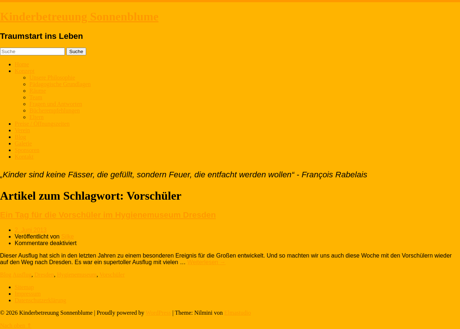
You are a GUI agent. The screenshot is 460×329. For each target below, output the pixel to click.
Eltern (36, 117)
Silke (67, 236)
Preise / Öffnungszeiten (42, 124)
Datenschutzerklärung (40, 300)
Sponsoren (27, 150)
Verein (22, 130)
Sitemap (24, 287)
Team (35, 97)
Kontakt (24, 157)
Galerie (23, 143)
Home (22, 64)
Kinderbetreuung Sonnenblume (79, 16)
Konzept (24, 71)
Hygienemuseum (76, 274)
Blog (20, 137)
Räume (37, 91)
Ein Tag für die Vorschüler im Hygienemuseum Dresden (108, 214)
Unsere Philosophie (52, 77)
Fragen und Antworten (55, 104)
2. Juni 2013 (31, 230)
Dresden (44, 274)
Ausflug (22, 274)
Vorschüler (112, 274)
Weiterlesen (206, 262)
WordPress (158, 313)
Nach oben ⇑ (16, 325)
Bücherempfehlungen (54, 110)
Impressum (28, 294)
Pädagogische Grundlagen (60, 84)
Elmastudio (237, 313)
